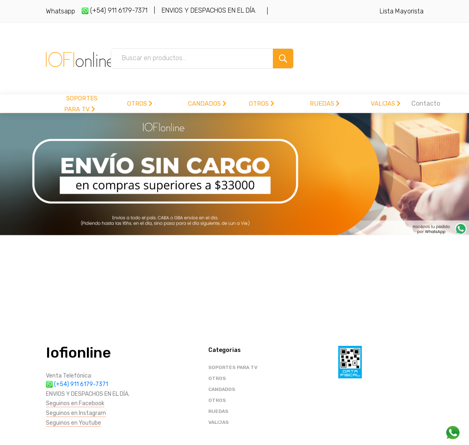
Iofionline (78, 352)
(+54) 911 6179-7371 (114, 10)
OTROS (139, 103)
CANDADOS (207, 103)
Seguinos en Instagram (76, 413)
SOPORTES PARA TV (232, 367)
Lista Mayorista (402, 11)
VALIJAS (385, 103)
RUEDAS (324, 103)
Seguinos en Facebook (75, 403)
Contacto (425, 103)
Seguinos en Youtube (73, 422)
